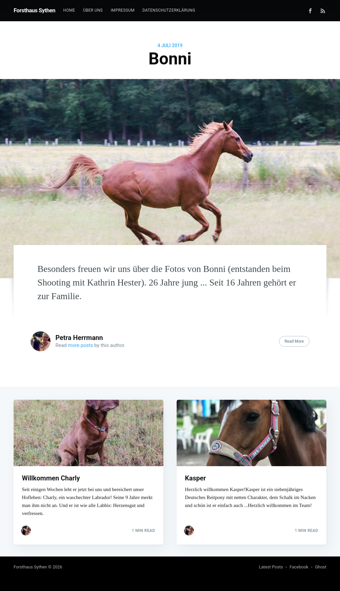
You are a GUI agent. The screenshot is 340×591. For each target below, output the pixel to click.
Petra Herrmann (79, 338)
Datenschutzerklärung (168, 10)
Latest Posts (271, 566)
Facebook (299, 566)
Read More (294, 341)
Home (69, 10)
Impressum (122, 10)
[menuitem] (69, 10)
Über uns (93, 10)
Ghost (320, 566)
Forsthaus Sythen (34, 10)
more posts (80, 345)
